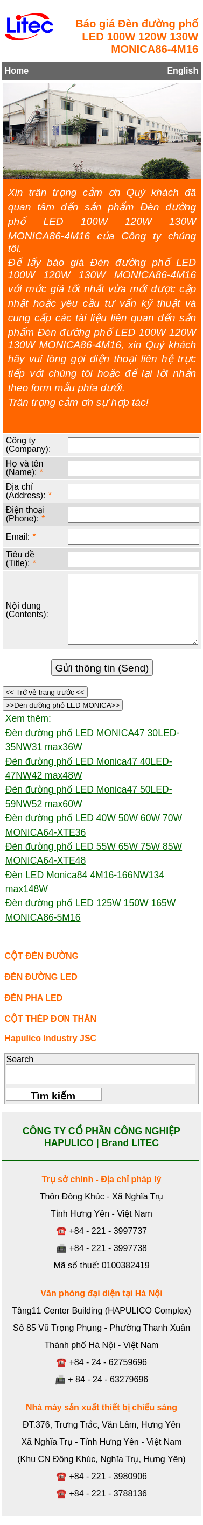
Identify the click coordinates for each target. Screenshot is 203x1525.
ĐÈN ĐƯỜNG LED (40, 977)
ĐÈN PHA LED (33, 997)
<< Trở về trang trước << (45, 692)
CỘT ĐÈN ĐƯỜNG (41, 956)
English (182, 70)
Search (19, 1059)
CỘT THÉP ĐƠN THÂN (50, 1018)
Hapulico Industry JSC (50, 1038)
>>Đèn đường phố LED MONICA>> (63, 705)
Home (17, 70)
